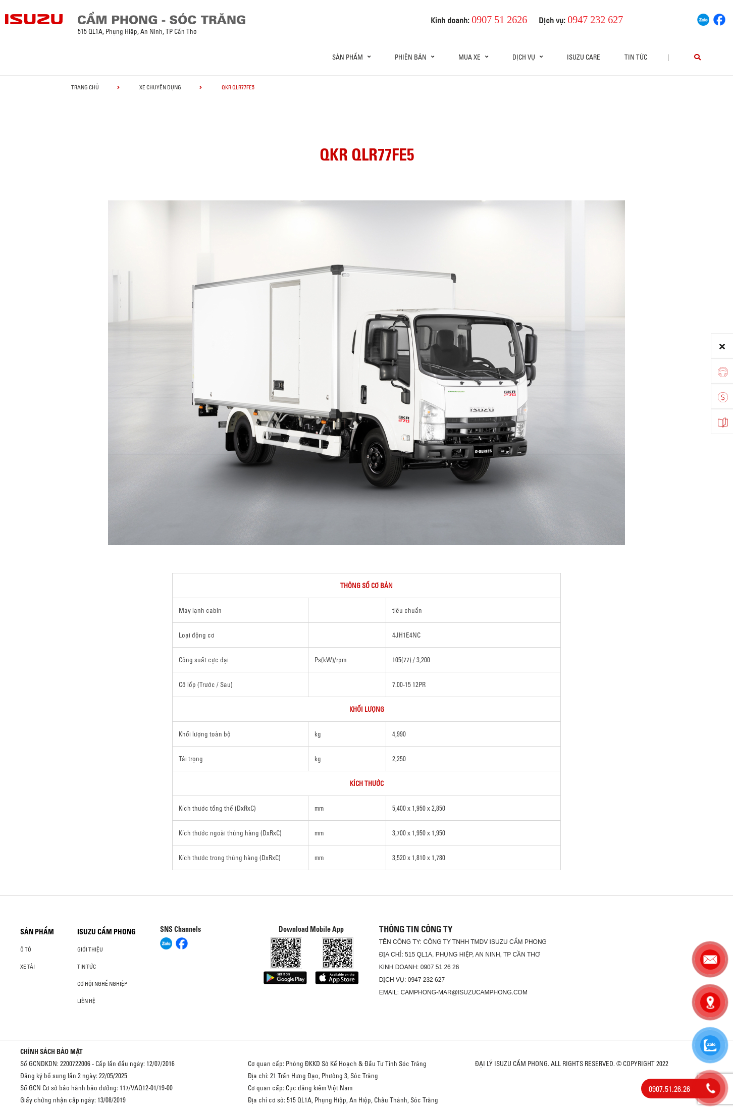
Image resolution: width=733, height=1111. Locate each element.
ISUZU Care (583, 57)
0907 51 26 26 (440, 967)
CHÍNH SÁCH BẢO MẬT (51, 1051)
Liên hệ (86, 1000)
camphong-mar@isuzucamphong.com (464, 992)
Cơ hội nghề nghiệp (102, 983)
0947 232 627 (426, 979)
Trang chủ (85, 87)
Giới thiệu (90, 949)
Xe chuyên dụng (160, 87)
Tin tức (635, 57)
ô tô (25, 949)
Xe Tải (27, 966)
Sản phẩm (37, 931)
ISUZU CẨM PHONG (106, 931)
